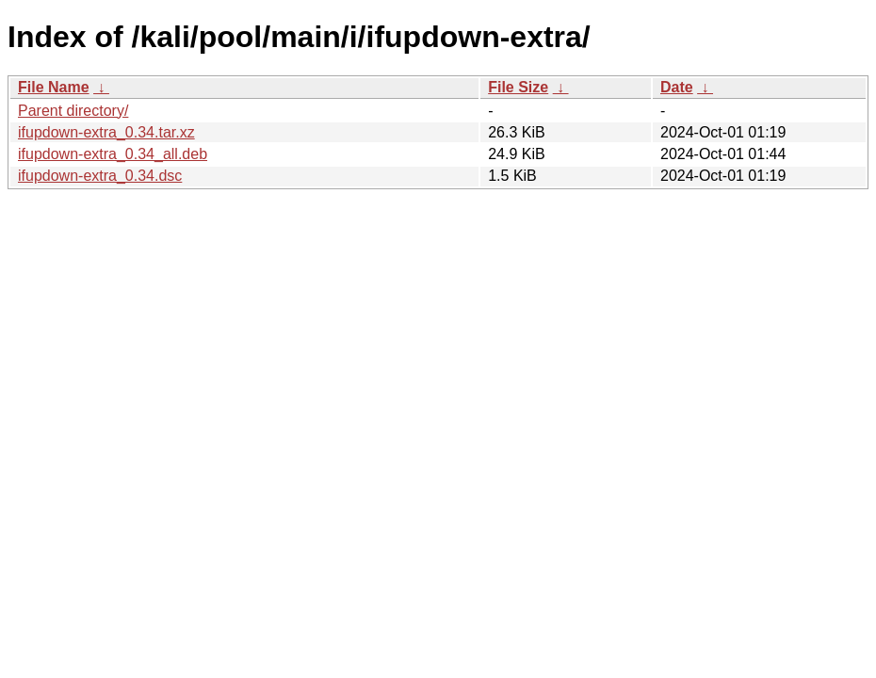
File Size (518, 87)
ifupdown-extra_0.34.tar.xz (106, 132)
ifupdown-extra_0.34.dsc (100, 176)
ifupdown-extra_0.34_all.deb (112, 154)
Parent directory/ (73, 111)
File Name (53, 87)
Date (676, 87)
